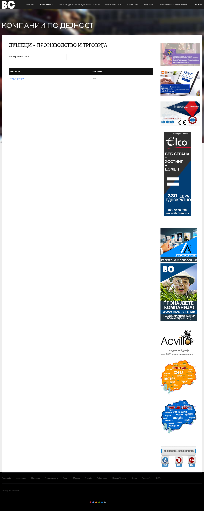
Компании (45, 4)
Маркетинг (132, 4)
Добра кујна (102, 478)
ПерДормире (17, 78)
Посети (97, 71)
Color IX (113, 502)
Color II (93, 502)
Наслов (15, 71)
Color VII (108, 502)
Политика (35, 478)
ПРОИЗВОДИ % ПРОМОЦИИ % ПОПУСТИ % (79, 4)
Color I (90, 502)
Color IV (99, 502)
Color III (96, 502)
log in (198, 4)
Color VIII (111, 502)
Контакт (148, 4)
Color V (102, 502)
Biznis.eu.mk (8, 4)
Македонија (112, 4)
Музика (76, 478)
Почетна (29, 4)
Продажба (146, 478)
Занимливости (51, 478)
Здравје (88, 478)
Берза (134, 478)
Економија (6, 478)
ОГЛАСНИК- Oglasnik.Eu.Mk (173, 4)
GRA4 (158, 478)
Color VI (105, 502)
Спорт (65, 478)
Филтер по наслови (19, 56)
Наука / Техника (120, 478)
